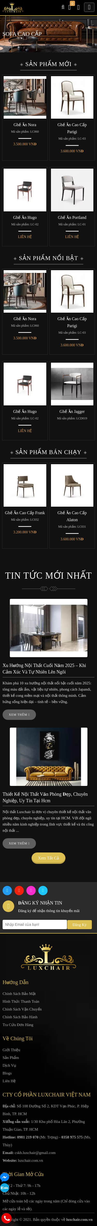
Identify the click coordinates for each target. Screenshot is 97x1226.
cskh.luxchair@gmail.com (35, 1153)
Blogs (7, 1073)
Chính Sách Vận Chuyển (22, 1009)
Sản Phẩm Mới (48, 64)
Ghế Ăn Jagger (72, 411)
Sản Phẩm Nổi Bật (48, 258)
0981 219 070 (28, 1137)
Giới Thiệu (11, 1050)
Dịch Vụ (9, 1065)
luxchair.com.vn (30, 1160)
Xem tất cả (48, 858)
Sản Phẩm (11, 1058)
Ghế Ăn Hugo (25, 217)
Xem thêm (19, 714)
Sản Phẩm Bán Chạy (49, 452)
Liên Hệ (9, 1081)
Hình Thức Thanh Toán (21, 1001)
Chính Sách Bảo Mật (19, 994)
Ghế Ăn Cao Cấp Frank (25, 513)
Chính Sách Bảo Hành (20, 1017)
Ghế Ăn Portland (72, 217)
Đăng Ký (79, 925)
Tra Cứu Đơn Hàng (18, 1025)
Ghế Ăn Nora (24, 125)
